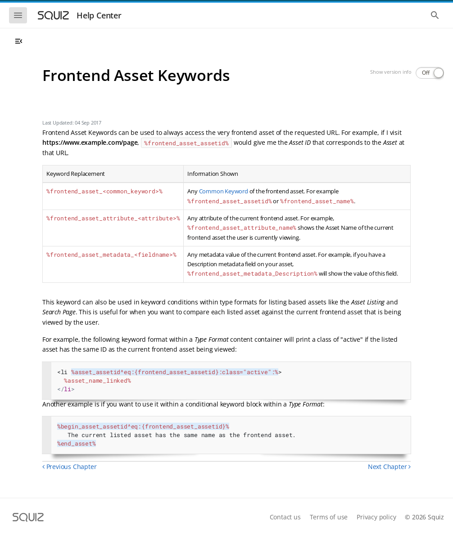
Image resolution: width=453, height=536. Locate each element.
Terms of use (329, 517)
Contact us (285, 517)
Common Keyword (223, 191)
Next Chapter (389, 466)
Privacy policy (376, 517)
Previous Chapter (69, 466)
